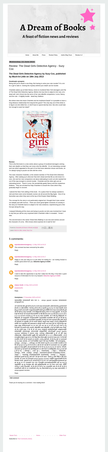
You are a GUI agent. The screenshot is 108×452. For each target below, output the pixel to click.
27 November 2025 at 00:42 (32, 297)
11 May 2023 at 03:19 (39, 271)
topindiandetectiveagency (23, 244)
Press (44, 55)
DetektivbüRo (19, 288)
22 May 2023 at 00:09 (31, 285)
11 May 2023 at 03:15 (39, 244)
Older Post (62, 435)
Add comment (14, 378)
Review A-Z (78, 55)
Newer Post (13, 435)
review (24, 230)
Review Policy (53, 55)
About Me (35, 55)
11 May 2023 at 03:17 (39, 257)
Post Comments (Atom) (24, 439)
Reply (16, 250)
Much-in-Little (18, 230)
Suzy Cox (29, 230)
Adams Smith (19, 285)
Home (27, 55)
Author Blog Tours (66, 55)
